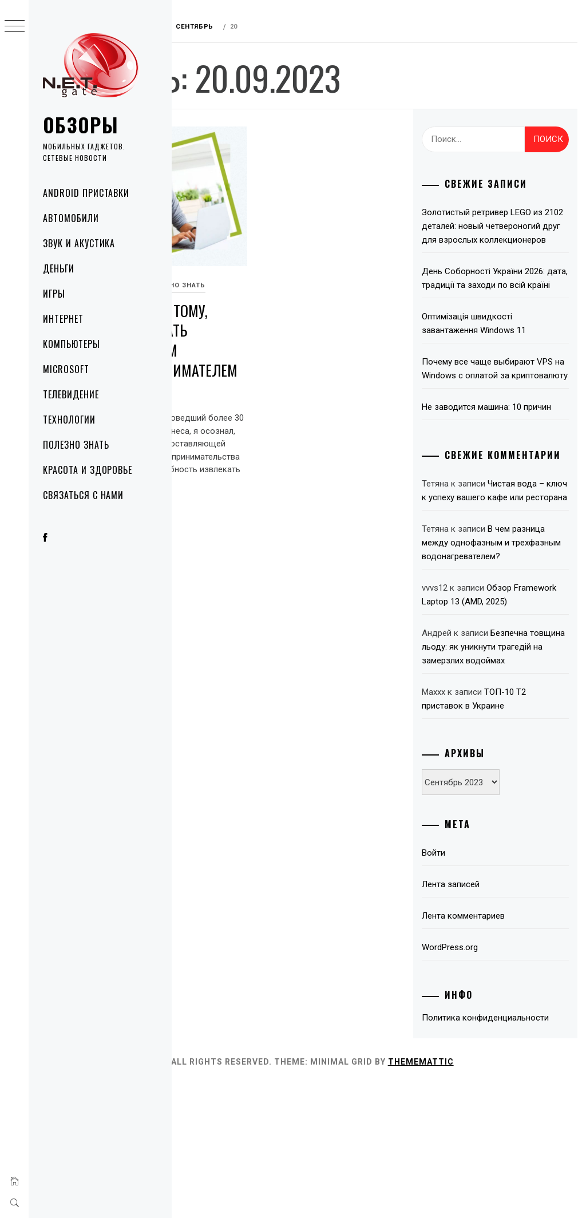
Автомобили (71, 218)
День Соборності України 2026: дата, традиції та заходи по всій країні (506, 299)
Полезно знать (76, 445)
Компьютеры (71, 344)
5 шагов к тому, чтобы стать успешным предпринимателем (245, 316)
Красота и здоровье (87, 470)
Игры (54, 293)
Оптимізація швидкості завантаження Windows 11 (499, 351)
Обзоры (80, 124)
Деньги (58, 268)
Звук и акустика (79, 243)
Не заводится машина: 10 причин (497, 455)
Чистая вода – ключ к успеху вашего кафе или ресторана (505, 561)
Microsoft (66, 369)
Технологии (69, 419)
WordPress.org (475, 1066)
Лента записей (476, 1003)
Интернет (63, 319)
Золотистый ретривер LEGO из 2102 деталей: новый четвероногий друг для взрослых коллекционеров (507, 233)
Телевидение (71, 394)
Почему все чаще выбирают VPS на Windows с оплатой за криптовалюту (505, 403)
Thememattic (493, 1194)
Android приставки (86, 193)
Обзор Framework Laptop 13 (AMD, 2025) (500, 693)
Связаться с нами (83, 495)
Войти (458, 972)
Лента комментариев (488, 1035)
